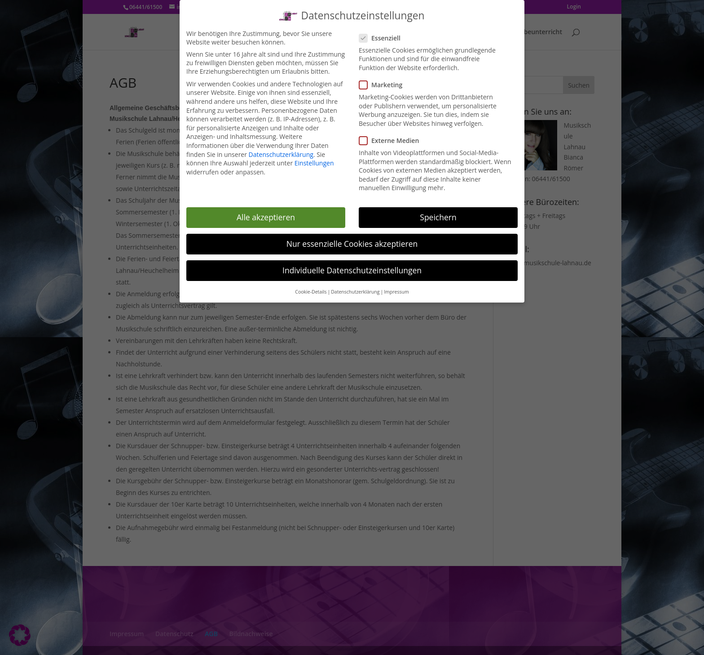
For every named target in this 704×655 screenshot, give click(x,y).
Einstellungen (314, 159)
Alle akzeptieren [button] (266, 213)
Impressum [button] (396, 288)
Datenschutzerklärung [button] (355, 288)
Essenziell (383, 34)
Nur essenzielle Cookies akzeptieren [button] (352, 239)
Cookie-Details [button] (310, 288)
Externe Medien (393, 136)
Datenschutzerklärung (281, 150)
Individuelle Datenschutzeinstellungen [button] (352, 266)
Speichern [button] (438, 213)
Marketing (384, 80)
